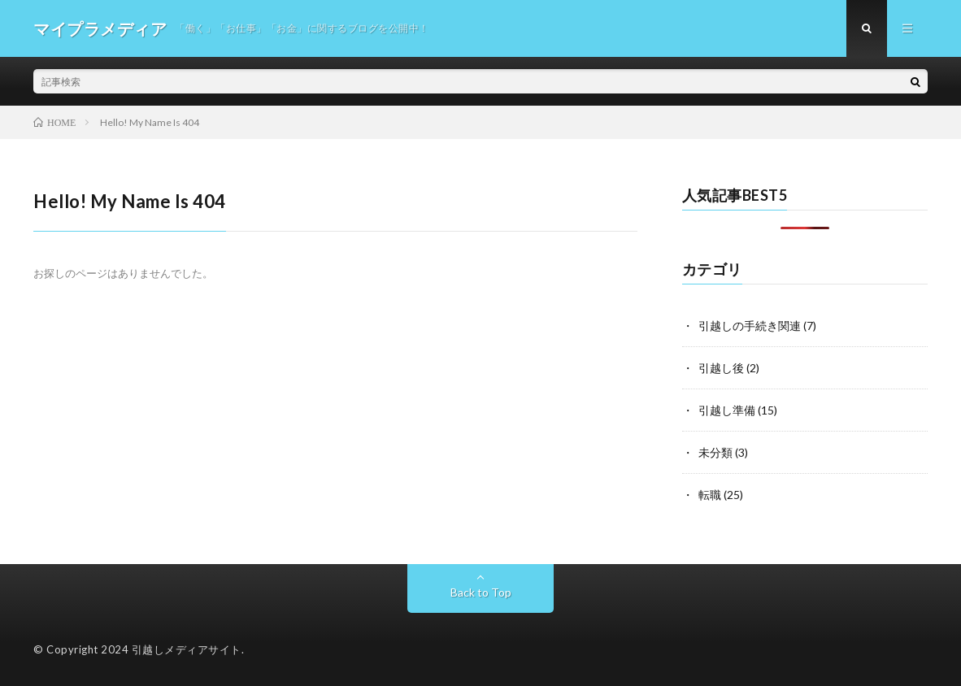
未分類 (715, 452)
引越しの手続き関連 (749, 325)
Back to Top (480, 592)
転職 (709, 494)
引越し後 (721, 368)
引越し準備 (726, 410)
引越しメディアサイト (186, 649)
